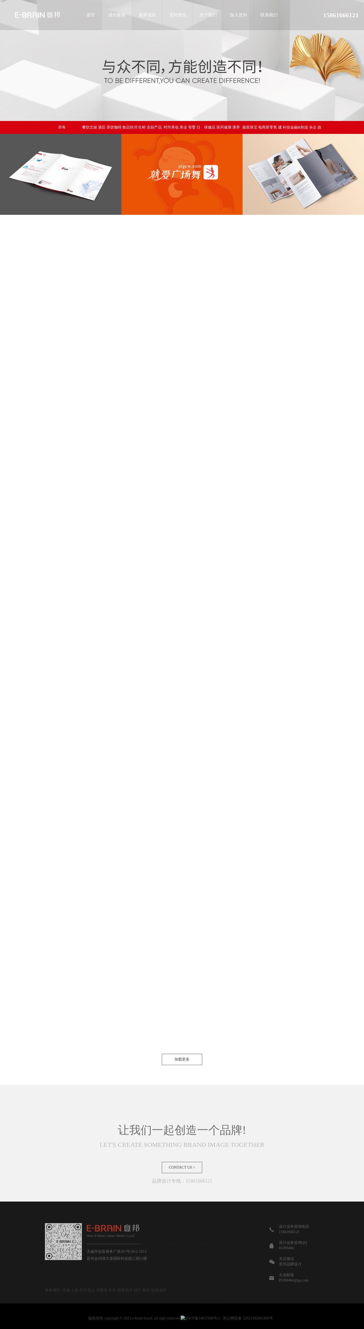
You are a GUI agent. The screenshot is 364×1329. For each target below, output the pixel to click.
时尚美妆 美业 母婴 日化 (182, 129)
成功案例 (116, 15)
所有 (62, 127)
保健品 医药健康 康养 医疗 (222, 130)
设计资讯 (244, 1264)
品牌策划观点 (244, 1256)
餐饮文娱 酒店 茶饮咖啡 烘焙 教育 (102, 129)
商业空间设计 (207, 1296)
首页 (90, 15)
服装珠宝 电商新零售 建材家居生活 (262, 131)
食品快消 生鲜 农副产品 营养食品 (142, 129)
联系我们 (269, 15)
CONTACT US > (182, 1185)
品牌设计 (207, 1256)
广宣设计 (207, 1280)
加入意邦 (238, 15)
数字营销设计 (207, 1288)
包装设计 (207, 1264)
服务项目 (147, 15)
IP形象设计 (207, 1272)
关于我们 (208, 15)
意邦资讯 (177, 15)
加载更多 (182, 1077)
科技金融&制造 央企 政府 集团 (302, 135)
